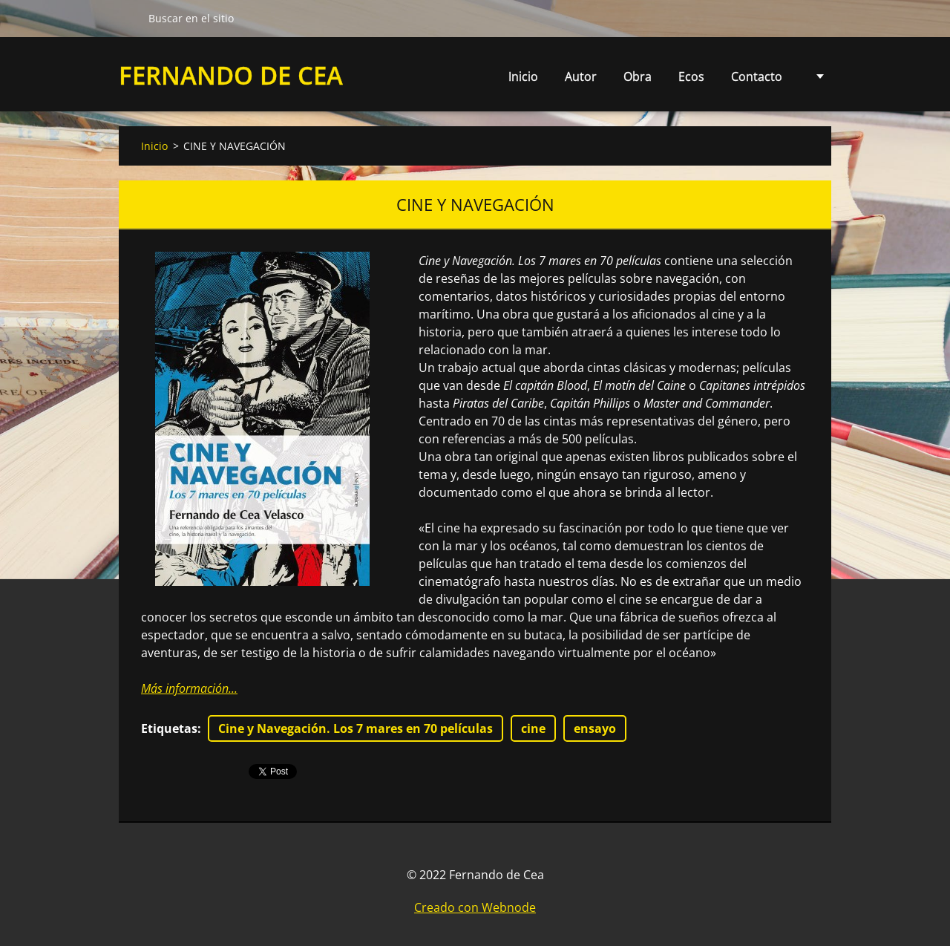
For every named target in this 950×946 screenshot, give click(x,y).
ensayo (595, 728)
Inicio (523, 76)
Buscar (128, 17)
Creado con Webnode (475, 907)
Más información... (189, 688)
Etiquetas (169, 728)
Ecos (691, 76)
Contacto (756, 76)
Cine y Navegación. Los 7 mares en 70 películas (355, 728)
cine (533, 728)
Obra (638, 80)
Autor (581, 76)
